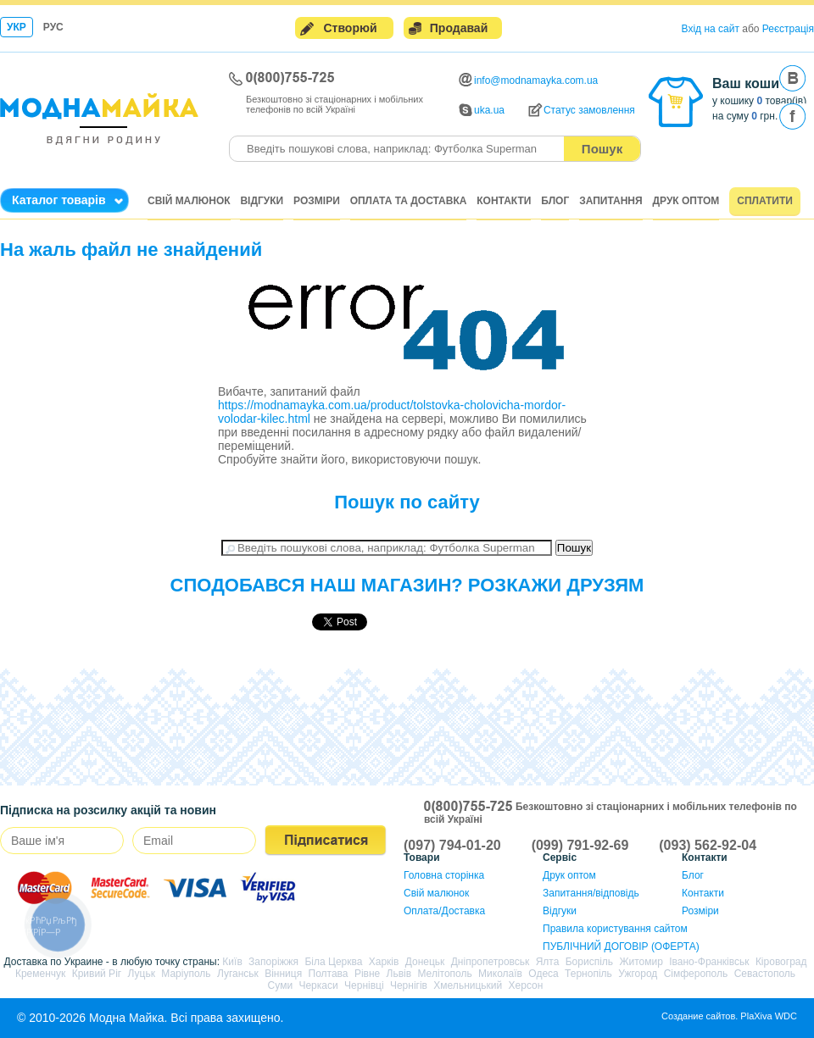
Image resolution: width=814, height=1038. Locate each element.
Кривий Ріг (97, 974)
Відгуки (261, 201)
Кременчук (40, 974)
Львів (399, 974)
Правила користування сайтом (615, 929)
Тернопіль (588, 974)
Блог (555, 201)
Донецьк (425, 962)
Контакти (504, 201)
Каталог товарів (59, 200)
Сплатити (765, 201)
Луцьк (141, 974)
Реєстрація (788, 29)
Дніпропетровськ (490, 962)
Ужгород (637, 974)
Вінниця (283, 974)
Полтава (328, 974)
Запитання (610, 201)
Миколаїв (500, 974)
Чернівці (364, 985)
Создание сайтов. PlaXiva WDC (729, 1016)
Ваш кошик (749, 83)
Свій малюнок (189, 201)
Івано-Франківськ (709, 962)
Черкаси (317, 985)
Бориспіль (589, 962)
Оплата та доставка (408, 201)
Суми (280, 985)
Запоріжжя (273, 962)
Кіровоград (781, 962)
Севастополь (764, 974)
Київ (232, 962)
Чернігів (408, 985)
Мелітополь (444, 974)
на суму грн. (745, 116)
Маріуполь (185, 974)
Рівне (367, 974)
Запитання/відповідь (591, 893)
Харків (384, 962)
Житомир (640, 962)
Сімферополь (696, 974)
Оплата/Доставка (444, 911)
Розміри (316, 201)
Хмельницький (467, 985)
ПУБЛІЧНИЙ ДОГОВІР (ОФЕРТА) (621, 946)
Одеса (543, 974)
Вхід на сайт (710, 29)
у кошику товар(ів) (759, 101)
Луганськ (238, 974)
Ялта (548, 962)
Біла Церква (333, 962)
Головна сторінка (444, 875)
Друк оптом (686, 201)
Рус (53, 27)
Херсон (526, 985)
